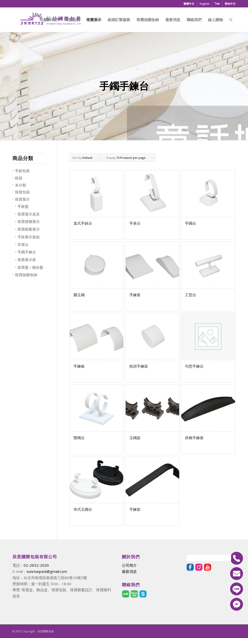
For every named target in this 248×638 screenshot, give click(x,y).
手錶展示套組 (28, 236)
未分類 (20, 185)
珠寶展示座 (26, 259)
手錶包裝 (22, 170)
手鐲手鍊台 (26, 251)
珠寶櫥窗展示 (28, 229)
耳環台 (23, 244)
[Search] (231, 19)
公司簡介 (129, 565)
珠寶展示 (22, 199)
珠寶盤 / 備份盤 (30, 267)
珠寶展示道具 (28, 214)
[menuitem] (189, 4)
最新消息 (129, 571)
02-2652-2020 (36, 565)
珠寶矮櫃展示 (28, 221)
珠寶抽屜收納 (26, 274)
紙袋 (18, 177)
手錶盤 (23, 206)
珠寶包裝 (22, 191)
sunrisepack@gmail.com (47, 571)
